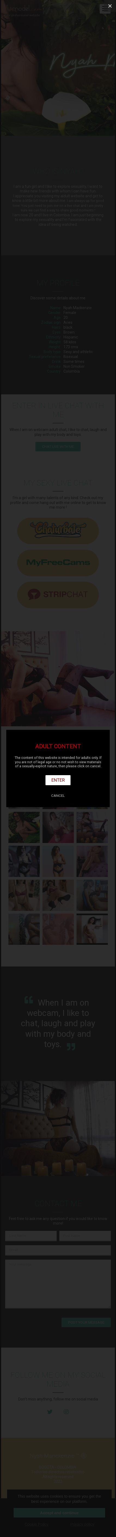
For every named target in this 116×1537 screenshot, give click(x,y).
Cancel (58, 796)
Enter (58, 780)
